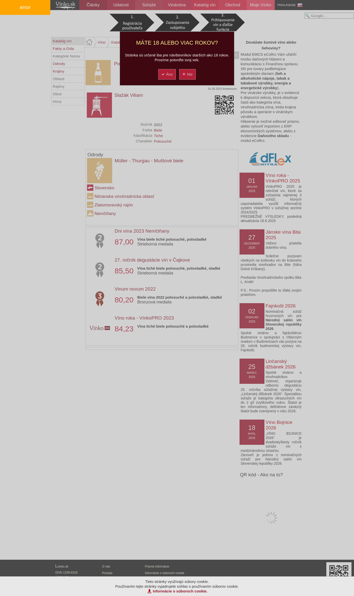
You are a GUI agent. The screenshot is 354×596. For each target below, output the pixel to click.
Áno (167, 74)
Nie (187, 74)
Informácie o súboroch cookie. (180, 591)
